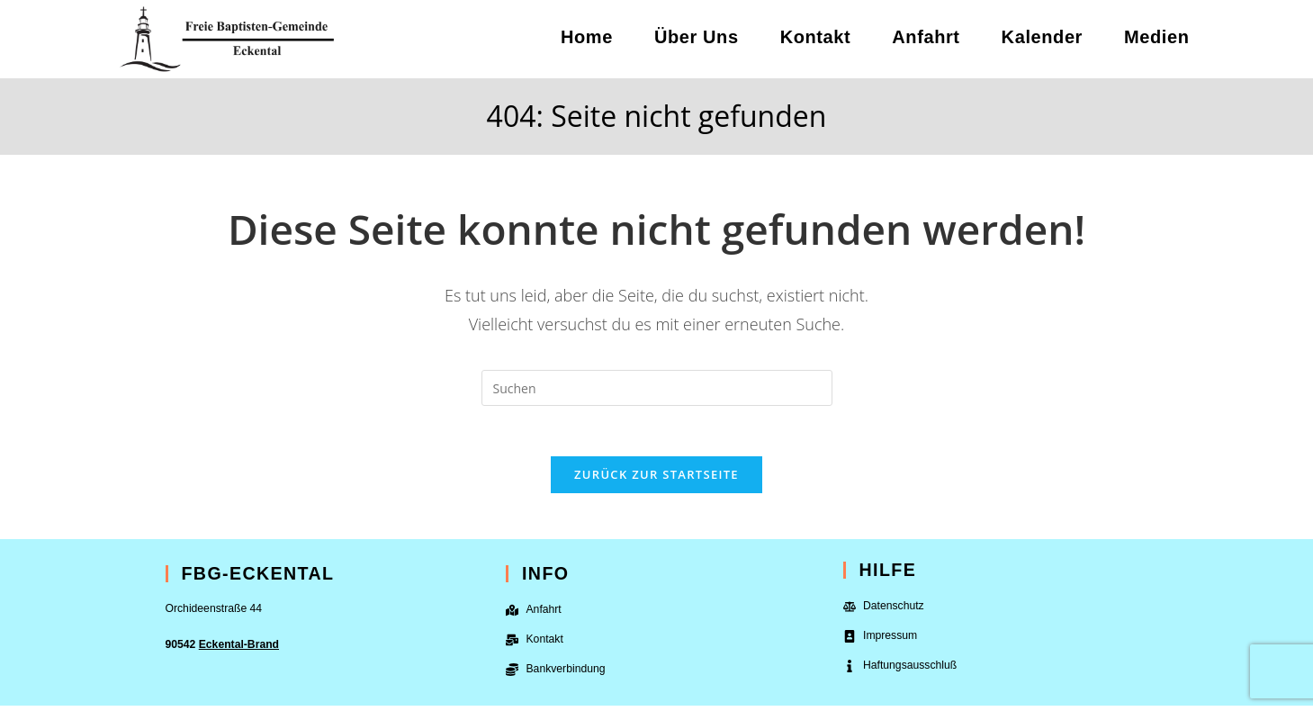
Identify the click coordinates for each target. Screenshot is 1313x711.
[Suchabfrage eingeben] (656, 388)
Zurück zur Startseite (656, 479)
